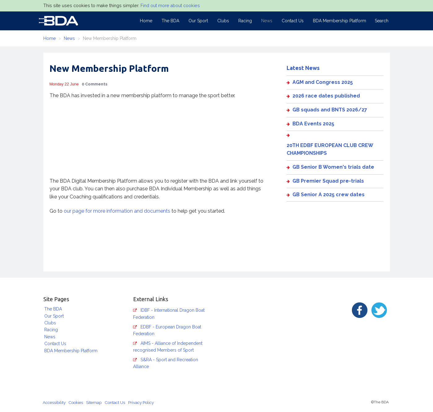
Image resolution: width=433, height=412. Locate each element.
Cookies (76, 402)
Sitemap (94, 402)
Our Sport (198, 20)
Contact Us (293, 20)
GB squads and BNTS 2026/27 (329, 110)
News (266, 20)
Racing (245, 20)
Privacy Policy (141, 402)
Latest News (303, 68)
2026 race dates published (326, 96)
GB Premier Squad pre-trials (328, 181)
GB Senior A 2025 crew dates (328, 194)
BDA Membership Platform (339, 20)
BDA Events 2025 (313, 124)
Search (381, 20)
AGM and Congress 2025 (322, 82)
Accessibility (54, 402)
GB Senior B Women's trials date (333, 167)
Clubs (223, 20)
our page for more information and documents (117, 211)
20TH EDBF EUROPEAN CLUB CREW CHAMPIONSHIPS (330, 149)
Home (146, 20)
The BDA (170, 20)
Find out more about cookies (170, 5)
